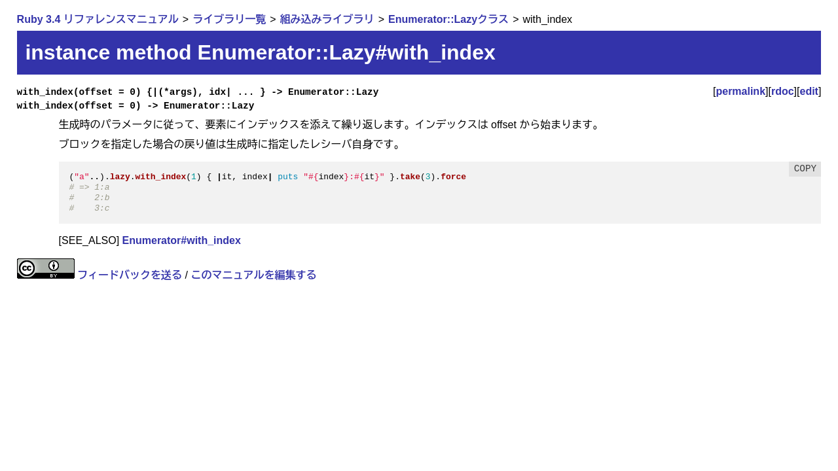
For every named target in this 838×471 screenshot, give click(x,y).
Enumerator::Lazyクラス (448, 19)
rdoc (782, 91)
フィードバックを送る (129, 275)
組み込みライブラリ (327, 19)
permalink (740, 91)
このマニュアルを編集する (253, 275)
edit (809, 91)
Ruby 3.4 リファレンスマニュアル (98, 19)
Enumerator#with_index (181, 240)
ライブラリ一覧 (229, 19)
